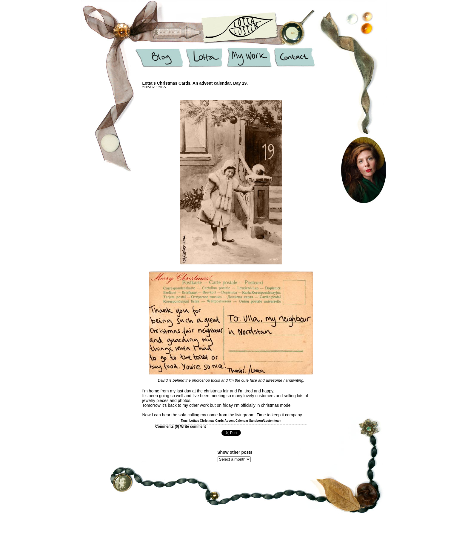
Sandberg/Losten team (265, 420)
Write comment (193, 426)
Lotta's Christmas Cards (206, 420)
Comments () (167, 426)
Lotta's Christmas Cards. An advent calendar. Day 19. (195, 83)
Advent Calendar (236, 420)
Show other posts (234, 452)
